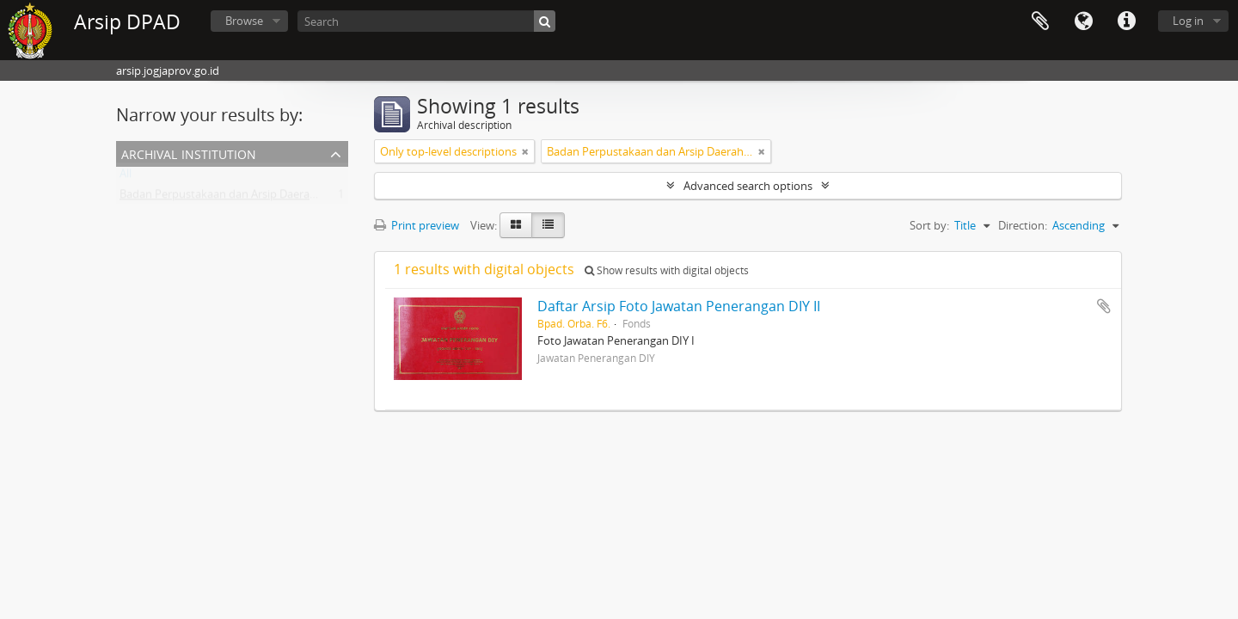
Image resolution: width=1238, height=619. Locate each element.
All (126, 177)
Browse (244, 20)
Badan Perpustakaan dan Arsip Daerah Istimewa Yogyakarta (273, 197)
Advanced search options (747, 185)
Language (1083, 21)
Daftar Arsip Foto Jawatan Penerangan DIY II (678, 306)
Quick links (1126, 21)
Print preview (416, 225)
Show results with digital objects (667, 270)
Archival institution (188, 152)
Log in (1188, 20)
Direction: (1022, 225)
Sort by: (929, 225)
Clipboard (1040, 21)
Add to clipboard (1103, 306)
